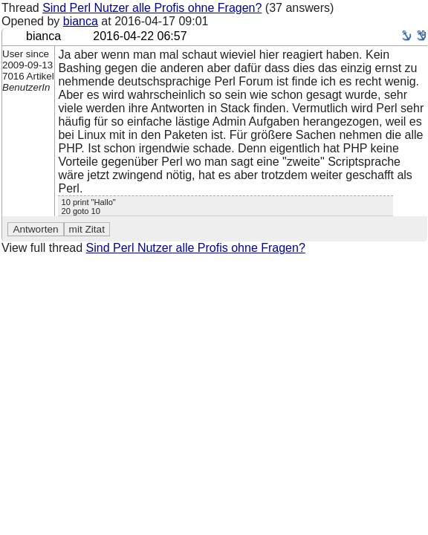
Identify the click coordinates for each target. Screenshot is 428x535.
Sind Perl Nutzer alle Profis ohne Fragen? (152, 7)
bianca (80, 21)
